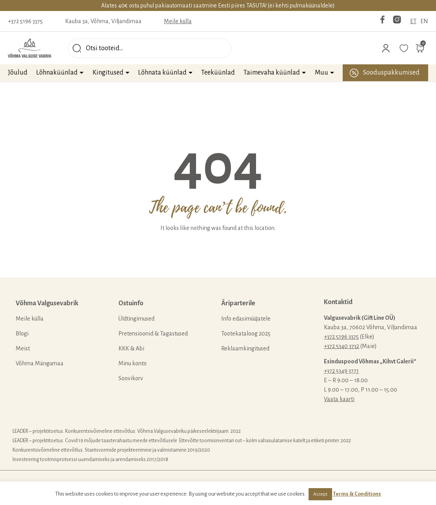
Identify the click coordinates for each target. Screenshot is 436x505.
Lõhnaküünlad (57, 72)
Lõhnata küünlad (162, 72)
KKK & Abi (131, 348)
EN (424, 21)
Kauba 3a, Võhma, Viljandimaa (103, 21)
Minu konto (132, 363)
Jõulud (17, 72)
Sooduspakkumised (391, 72)
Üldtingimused (136, 318)
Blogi (22, 333)
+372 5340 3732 (341, 346)
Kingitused (108, 72)
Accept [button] (320, 494)
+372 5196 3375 (25, 21)
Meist (23, 348)
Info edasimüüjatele (246, 318)
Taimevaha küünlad (271, 72)
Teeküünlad (218, 72)
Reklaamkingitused (245, 348)
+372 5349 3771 (341, 371)
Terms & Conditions (357, 494)
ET (413, 21)
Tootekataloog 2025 (246, 333)
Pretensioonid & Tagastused (153, 333)
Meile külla (178, 21)
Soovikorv (130, 378)
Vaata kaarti (339, 399)
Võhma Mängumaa (40, 363)
